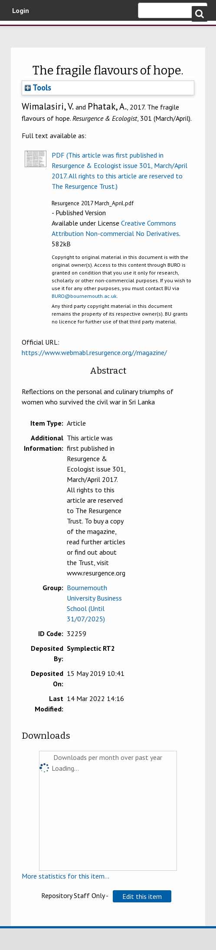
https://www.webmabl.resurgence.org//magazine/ (94, 352)
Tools (38, 87)
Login (20, 10)
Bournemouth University (19, 32)
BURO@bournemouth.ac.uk (84, 296)
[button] (142, 896)
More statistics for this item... (65, 876)
